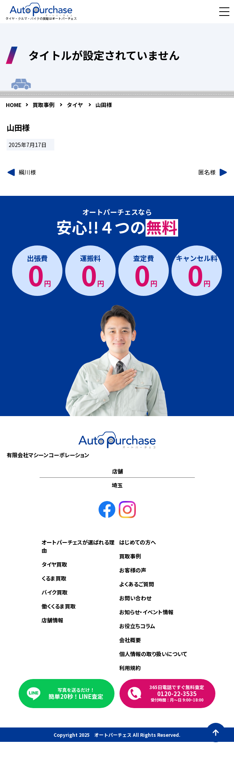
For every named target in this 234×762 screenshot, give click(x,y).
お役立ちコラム (137, 626)
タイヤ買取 (54, 564)
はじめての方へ (137, 542)
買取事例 (130, 556)
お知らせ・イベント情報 (146, 612)
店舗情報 (52, 620)
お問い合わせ (135, 598)
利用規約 (130, 668)
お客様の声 (132, 570)
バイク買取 (55, 592)
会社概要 (130, 640)
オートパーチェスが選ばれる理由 (78, 546)
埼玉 (117, 485)
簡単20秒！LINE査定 (76, 693)
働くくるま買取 (59, 606)
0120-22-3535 (176, 693)
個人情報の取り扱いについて (153, 654)
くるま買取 (54, 578)
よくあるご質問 (136, 584)
